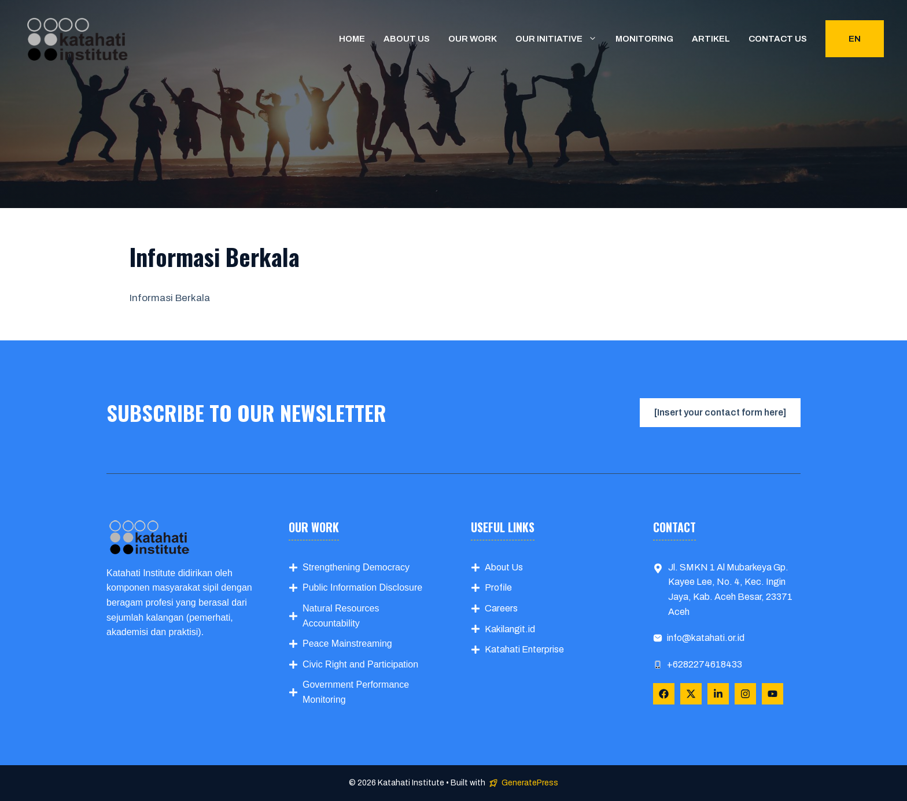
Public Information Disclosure (362, 587)
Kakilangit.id (510, 629)
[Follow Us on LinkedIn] (718, 693)
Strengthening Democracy (356, 567)
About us (407, 38)
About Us (504, 567)
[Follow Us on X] (691, 693)
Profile (498, 587)
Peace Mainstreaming (347, 643)
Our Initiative (560, 38)
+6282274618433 (704, 664)
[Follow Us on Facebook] (663, 693)
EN (855, 38)
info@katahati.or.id (705, 638)
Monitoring (644, 38)
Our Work (472, 38)
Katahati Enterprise (524, 649)
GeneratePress (530, 782)
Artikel (711, 38)
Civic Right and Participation (360, 664)
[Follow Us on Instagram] (745, 693)
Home (352, 38)
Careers (501, 608)
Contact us (778, 38)
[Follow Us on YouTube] (772, 693)
